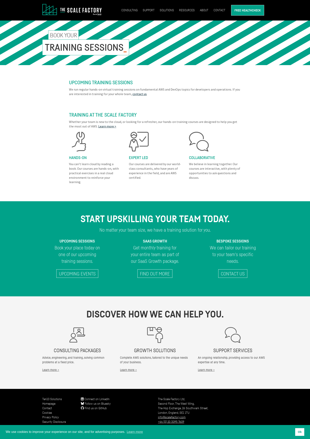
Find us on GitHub (94, 408)
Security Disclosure (54, 422)
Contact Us (233, 273)
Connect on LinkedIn (95, 399)
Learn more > (107, 126)
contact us (139, 94)
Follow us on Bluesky (96, 403)
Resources (187, 10)
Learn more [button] (135, 431)
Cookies (47, 413)
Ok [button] (299, 431)
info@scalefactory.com (172, 417)
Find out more (155, 273)
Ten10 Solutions (52, 399)
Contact (219, 10)
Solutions (167, 10)
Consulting (129, 10)
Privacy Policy (50, 417)
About (204, 10)
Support (149, 10)
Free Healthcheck (247, 10)
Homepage (48, 403)
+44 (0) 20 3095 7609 (171, 422)
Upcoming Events (77, 273)
